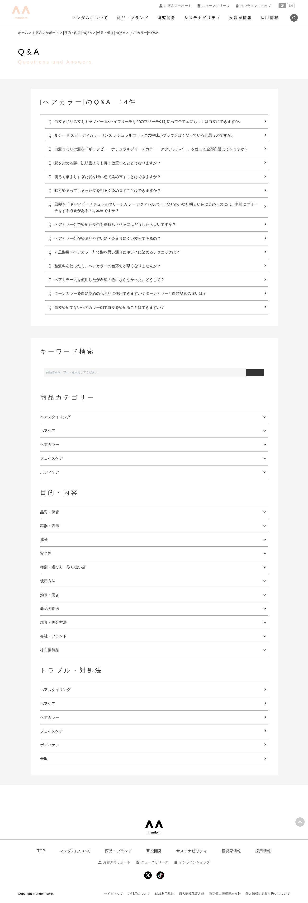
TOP (41, 851)
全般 (44, 759)
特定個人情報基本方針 (225, 893)
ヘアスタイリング (55, 690)
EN (291, 5)
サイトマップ (113, 893)
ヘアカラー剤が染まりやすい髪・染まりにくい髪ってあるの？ (107, 238)
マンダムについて (90, 18)
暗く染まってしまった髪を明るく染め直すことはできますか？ (107, 191)
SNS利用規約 (164, 893)
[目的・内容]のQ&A (77, 33)
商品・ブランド (133, 18)
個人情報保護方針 (191, 893)
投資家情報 (240, 18)
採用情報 (270, 18)
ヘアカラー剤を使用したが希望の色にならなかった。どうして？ (109, 280)
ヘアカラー (49, 717)
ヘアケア (47, 704)
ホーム (23, 33)
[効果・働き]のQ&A (110, 33)
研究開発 (166, 18)
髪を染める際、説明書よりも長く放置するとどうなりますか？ (107, 163)
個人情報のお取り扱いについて (268, 893)
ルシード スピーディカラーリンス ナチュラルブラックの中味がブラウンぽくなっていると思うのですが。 (144, 135)
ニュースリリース (213, 6)
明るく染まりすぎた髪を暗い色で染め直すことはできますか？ (107, 177)
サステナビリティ (202, 18)
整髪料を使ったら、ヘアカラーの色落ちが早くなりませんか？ (107, 266)
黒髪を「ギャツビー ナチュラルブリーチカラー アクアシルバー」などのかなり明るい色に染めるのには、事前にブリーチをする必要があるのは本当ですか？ (156, 207)
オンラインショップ (253, 6)
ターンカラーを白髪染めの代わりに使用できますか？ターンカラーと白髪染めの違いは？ (130, 293)
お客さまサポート (175, 6)
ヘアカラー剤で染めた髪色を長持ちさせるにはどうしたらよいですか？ (115, 224)
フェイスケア (51, 731)
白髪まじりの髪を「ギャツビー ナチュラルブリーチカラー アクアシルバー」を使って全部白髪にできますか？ (151, 149)
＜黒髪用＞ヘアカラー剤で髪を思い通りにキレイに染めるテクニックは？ (117, 252)
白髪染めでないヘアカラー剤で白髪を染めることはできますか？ (109, 307)
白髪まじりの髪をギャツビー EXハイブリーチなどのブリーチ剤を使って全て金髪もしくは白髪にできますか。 (148, 122)
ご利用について (139, 893)
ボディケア (49, 745)
